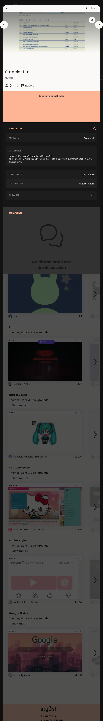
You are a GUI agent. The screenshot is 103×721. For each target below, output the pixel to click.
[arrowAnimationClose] (4, 25)
